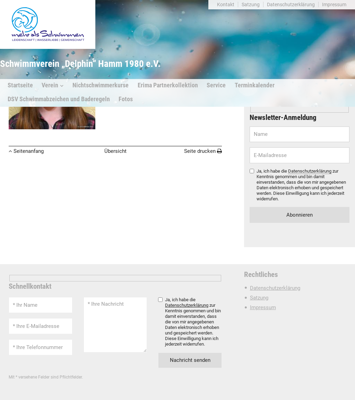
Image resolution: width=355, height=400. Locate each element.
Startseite (20, 85)
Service (216, 85)
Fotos (126, 99)
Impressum (334, 4)
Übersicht (115, 151)
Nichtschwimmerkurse (100, 85)
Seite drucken (200, 151)
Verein (50, 85)
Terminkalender (255, 85)
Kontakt (225, 4)
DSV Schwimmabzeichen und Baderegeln (59, 99)
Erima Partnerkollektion (168, 85)
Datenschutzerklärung (291, 4)
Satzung (251, 4)
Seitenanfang (29, 151)
